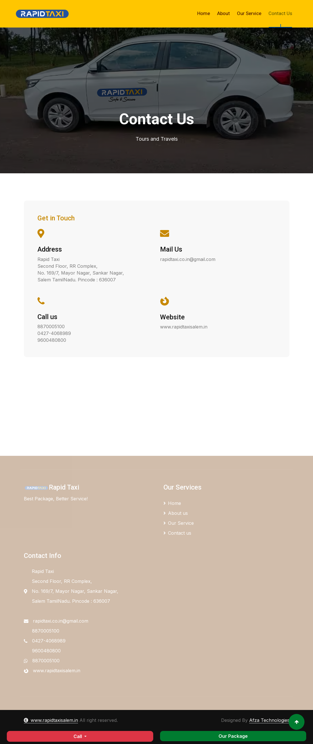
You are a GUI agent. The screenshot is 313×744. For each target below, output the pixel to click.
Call (78, 736)
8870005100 (46, 660)
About (223, 13)
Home (203, 13)
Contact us (177, 533)
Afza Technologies (269, 720)
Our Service (249, 13)
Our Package (233, 736)
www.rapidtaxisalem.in (51, 720)
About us (175, 513)
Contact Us (280, 13)
